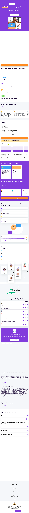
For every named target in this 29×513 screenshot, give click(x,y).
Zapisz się (14, 137)
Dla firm (17, 4)
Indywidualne (12, 4)
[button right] (5, 107)
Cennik (15, 499)
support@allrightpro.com (14, 491)
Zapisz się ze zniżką (14, 198)
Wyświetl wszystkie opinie (13, 293)
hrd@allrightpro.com (14, 496)
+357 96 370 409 (14, 485)
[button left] (2, 107)
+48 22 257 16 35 (14, 484)
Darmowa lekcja (14, 14)
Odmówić (11, 511)
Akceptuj (17, 511)
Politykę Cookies (13, 508)
